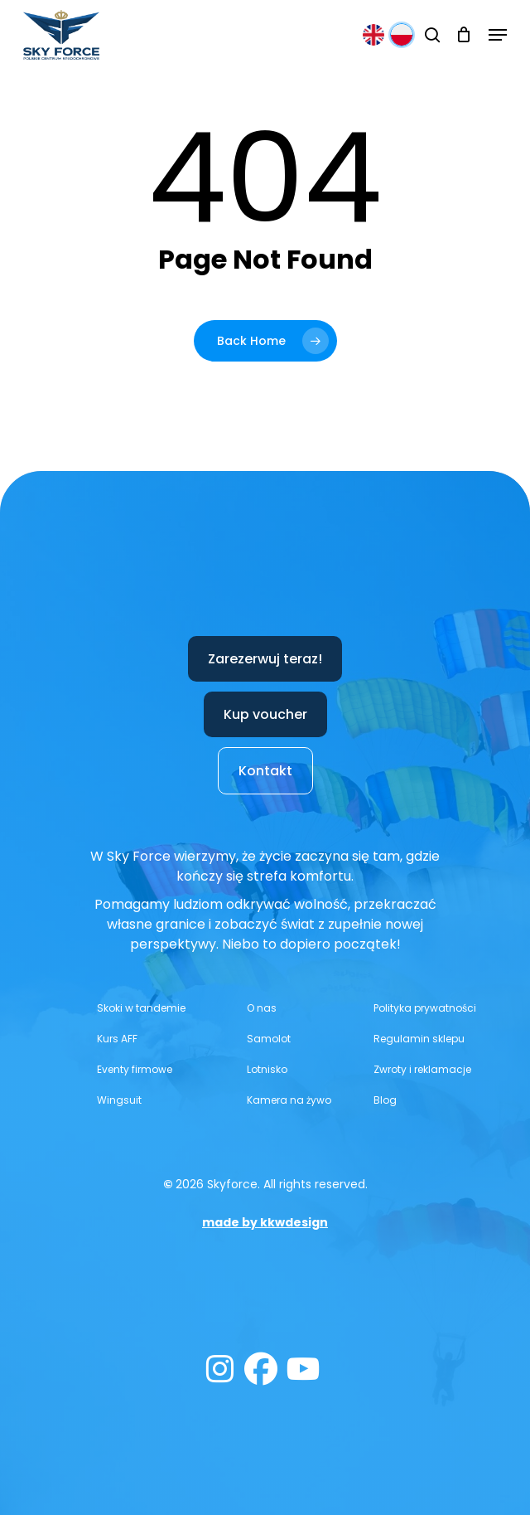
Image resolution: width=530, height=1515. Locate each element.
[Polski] (401, 34)
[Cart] (464, 35)
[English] (373, 34)
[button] (498, 35)
